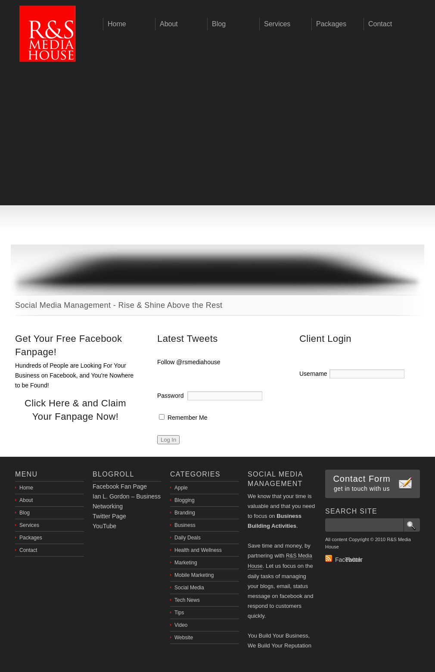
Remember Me (183, 417)
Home (26, 488)
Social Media (189, 588)
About (26, 500)
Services (29, 525)
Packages (30, 538)
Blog (24, 513)
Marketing (185, 563)
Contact (28, 550)
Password (170, 395)
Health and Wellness (198, 550)
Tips (179, 613)
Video (180, 625)
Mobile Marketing (194, 575)
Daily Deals (187, 538)
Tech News (187, 600)
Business (185, 525)
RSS (328, 558)
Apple (181, 488)
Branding (184, 513)
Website (183, 638)
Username (313, 373)
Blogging (184, 500)
